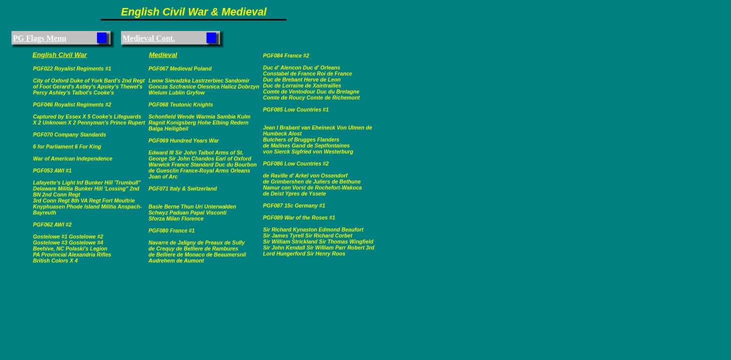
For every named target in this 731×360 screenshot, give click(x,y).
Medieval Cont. (148, 38)
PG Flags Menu (39, 38)
